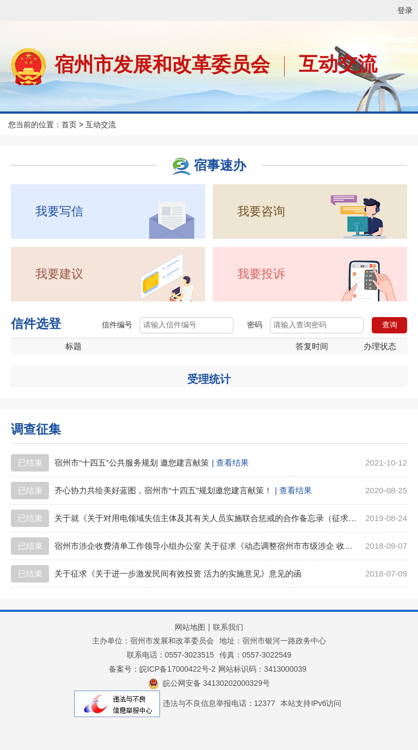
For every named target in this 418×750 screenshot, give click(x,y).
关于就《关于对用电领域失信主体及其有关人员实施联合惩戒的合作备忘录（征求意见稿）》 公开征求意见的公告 (206, 518)
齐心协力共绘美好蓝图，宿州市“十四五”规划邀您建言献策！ (163, 490)
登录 (405, 10)
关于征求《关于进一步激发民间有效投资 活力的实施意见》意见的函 (178, 573)
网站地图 (190, 627)
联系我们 (228, 627)
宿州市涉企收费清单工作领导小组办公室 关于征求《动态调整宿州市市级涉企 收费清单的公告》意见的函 (206, 545)
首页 (69, 124)
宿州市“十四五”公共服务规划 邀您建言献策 (131, 462)
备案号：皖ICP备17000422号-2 (162, 669)
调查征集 (36, 429)
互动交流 (338, 64)
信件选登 (36, 324)
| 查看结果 (230, 462)
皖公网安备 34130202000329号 (209, 683)
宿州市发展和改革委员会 (162, 64)
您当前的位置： (35, 124)
